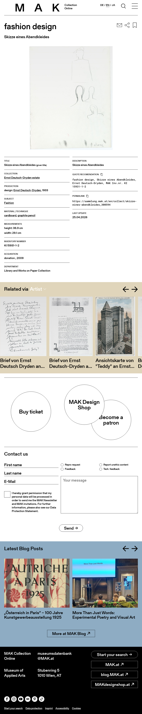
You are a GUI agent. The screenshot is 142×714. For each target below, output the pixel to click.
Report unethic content (115, 464)
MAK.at (114, 664)
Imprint (49, 708)
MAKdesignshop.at (114, 684)
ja (113, 5)
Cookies (76, 708)
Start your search (114, 654)
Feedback (70, 469)
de (102, 5)
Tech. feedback (111, 469)
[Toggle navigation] (135, 6)
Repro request (72, 464)
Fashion (9, 203)
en (107, 5)
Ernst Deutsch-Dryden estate (22, 177)
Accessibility (62, 708)
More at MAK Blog (71, 633)
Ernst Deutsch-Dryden (27, 190)
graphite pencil (26, 215)
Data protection (34, 708)
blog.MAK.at (114, 674)
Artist (36, 289)
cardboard (10, 215)
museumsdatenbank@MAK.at (54, 656)
